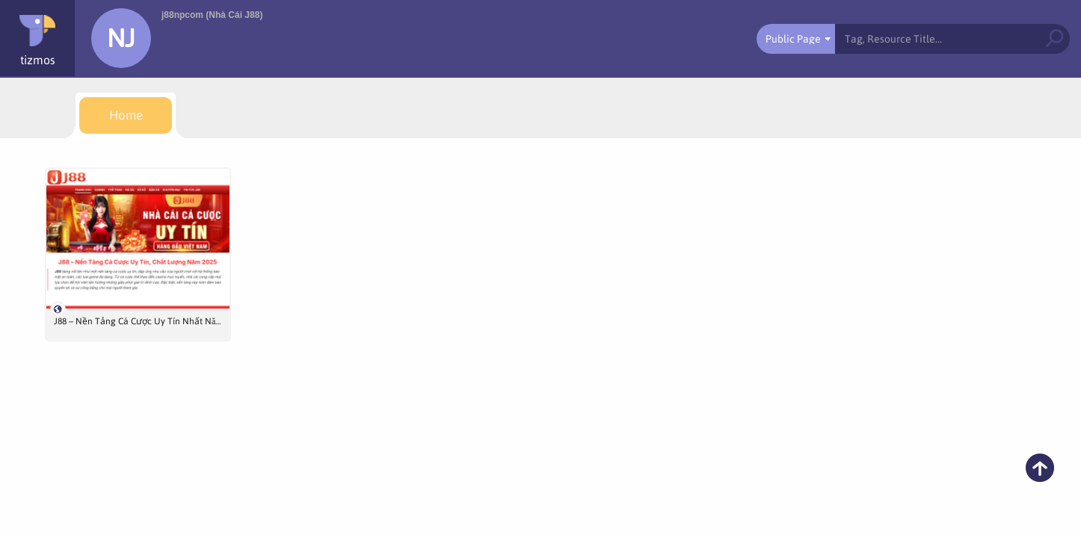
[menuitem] (125, 115)
